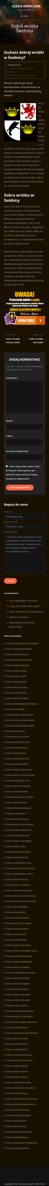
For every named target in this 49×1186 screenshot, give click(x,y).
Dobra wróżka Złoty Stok (18, 742)
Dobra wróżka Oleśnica (17, 857)
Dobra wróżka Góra (15, 731)
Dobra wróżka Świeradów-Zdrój (21, 950)
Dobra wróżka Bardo (16, 1120)
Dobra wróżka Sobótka (17, 1027)
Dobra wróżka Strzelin (17, 1038)
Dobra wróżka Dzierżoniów (19, 1060)
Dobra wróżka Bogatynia (18, 1115)
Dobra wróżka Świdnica (17, 928)
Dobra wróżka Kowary (17, 747)
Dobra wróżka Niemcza (17, 1137)
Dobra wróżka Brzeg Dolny (19, 890)
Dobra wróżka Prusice (16, 687)
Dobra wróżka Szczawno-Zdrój (21, 895)
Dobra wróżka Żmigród (17, 989)
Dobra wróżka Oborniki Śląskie (21, 901)
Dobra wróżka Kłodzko (17, 1065)
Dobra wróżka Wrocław (17, 978)
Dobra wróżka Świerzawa (18, 1082)
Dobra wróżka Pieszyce (17, 879)
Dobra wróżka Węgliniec (18, 665)
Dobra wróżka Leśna (16, 1126)
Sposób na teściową (18, 617)
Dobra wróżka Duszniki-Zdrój (20, 1087)
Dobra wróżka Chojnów (17, 917)
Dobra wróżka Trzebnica (18, 884)
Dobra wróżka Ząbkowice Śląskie (22, 643)
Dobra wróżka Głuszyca (17, 654)
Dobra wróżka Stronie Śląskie (20, 775)
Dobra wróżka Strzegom (18, 983)
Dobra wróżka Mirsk (16, 753)
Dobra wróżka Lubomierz (18, 994)
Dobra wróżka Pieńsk (16, 939)
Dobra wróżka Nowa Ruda (18, 956)
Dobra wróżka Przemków (18, 786)
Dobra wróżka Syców (16, 934)
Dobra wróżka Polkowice (18, 1000)
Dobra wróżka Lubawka (17, 967)
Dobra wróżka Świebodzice (19, 961)
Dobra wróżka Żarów (16, 681)
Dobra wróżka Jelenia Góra (19, 1131)
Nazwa (10, 421)
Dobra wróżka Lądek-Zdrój (19, 769)
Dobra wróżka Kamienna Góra (20, 1104)
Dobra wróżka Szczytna (17, 819)
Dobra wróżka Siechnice (17, 736)
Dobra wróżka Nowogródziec (20, 725)
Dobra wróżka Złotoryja (17, 1109)
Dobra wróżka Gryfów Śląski (19, 797)
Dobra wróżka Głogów (17, 906)
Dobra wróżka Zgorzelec (18, 780)
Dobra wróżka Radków (17, 764)
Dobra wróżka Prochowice (18, 659)
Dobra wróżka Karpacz (17, 1076)
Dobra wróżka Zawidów (17, 1148)
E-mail (10, 436)
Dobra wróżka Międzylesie (19, 648)
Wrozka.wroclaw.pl (26, 6)
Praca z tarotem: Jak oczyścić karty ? (26, 611)
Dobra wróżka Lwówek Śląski (20, 720)
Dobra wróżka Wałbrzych (18, 851)
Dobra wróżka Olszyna (17, 1093)
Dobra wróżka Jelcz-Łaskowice (20, 972)
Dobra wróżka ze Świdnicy (22, 75)
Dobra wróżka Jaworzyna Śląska (21, 703)
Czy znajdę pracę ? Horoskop (23, 600)
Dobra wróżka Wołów (16, 802)
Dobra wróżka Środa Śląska (19, 1016)
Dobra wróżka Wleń (15, 709)
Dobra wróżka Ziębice (16, 670)
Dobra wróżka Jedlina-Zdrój (19, 873)
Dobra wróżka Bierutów (17, 835)
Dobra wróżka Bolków (17, 1049)
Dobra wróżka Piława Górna (19, 714)
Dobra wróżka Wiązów (17, 1044)
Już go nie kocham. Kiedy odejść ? (25, 606)
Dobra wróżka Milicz (16, 912)
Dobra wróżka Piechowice (18, 945)
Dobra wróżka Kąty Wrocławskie (21, 1142)
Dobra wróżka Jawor (16, 813)
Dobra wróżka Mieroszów (18, 862)
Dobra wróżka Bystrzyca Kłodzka (22, 1033)
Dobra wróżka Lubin (16, 846)
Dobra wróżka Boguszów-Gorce (21, 1022)
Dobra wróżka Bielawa (17, 791)
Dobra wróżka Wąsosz (17, 1005)
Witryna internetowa (17, 451)
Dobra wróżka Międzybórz (19, 830)
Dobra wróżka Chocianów (18, 923)
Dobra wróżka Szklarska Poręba (21, 1098)
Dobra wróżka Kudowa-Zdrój (20, 1011)
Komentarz (12, 378)
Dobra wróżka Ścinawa (17, 698)
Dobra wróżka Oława (16, 692)
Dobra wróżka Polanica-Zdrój (20, 868)
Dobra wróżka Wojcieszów (19, 1055)
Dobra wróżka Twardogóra (19, 840)
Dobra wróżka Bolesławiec (19, 808)
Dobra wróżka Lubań (16, 676)
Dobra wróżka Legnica (17, 1071)
